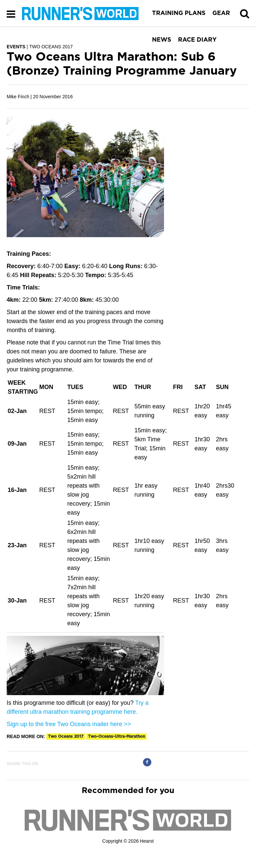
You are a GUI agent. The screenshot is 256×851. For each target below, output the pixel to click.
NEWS (161, 40)
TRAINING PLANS (179, 13)
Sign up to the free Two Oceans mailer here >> (69, 724)
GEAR (221, 13)
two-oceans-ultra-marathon (116, 736)
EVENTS (16, 46)
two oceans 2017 (65, 736)
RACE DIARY (197, 40)
